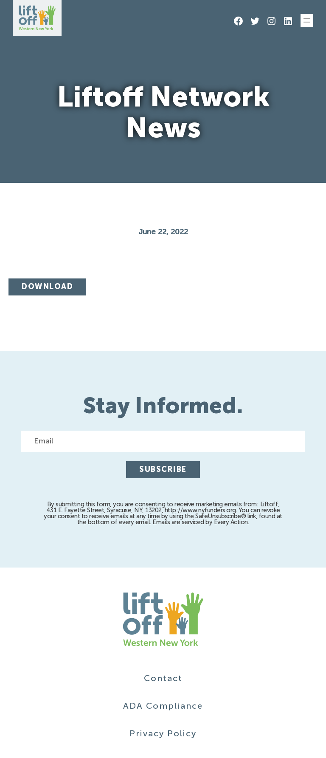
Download (47, 286)
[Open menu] (307, 20)
